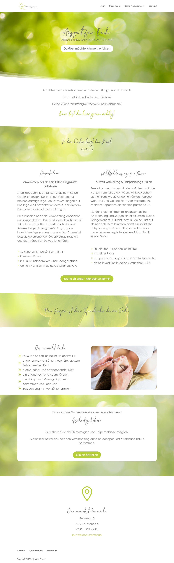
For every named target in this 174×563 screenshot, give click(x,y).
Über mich (114, 6)
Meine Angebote (133, 6)
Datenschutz (35, 550)
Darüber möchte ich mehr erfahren (87, 48)
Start (102, 6)
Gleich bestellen (87, 454)
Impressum (51, 550)
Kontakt (153, 6)
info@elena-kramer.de (87, 534)
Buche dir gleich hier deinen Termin (86, 278)
